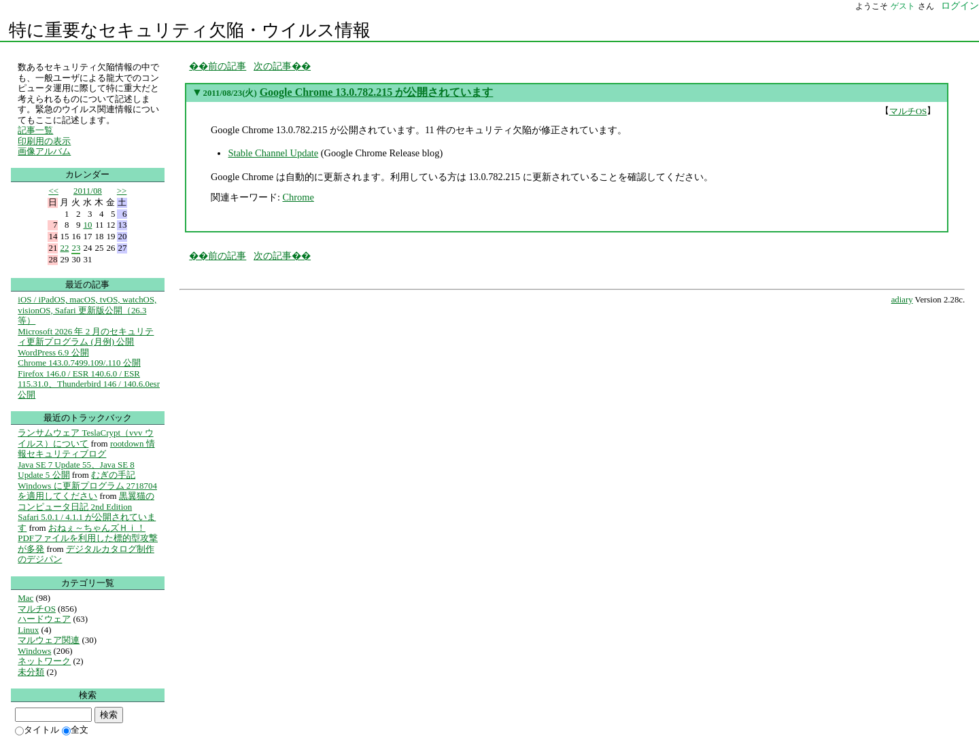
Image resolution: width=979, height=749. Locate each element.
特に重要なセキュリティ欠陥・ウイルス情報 (190, 30)
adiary (902, 299)
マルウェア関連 (49, 640)
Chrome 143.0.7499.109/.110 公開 (79, 363)
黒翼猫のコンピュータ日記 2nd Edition (86, 501)
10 (87, 225)
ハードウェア (44, 619)
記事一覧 (35, 130)
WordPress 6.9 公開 (53, 352)
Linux (28, 630)
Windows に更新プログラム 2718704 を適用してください (87, 491)
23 (75, 248)
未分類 (31, 672)
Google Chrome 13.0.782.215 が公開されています (377, 92)
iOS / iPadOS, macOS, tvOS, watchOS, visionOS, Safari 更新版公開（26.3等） (87, 310)
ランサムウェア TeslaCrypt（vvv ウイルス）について (85, 438)
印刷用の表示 (44, 141)
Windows (34, 651)
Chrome (297, 197)
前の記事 (227, 65)
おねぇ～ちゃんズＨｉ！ (96, 528)
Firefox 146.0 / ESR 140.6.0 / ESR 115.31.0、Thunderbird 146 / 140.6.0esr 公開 (89, 384)
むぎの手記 (113, 475)
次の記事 (273, 65)
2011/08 (87, 191)
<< (53, 191)
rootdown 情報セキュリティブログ (86, 448)
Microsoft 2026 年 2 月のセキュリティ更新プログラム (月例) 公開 (86, 336)
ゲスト (903, 6)
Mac (25, 598)
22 (64, 248)
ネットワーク (44, 661)
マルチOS (908, 111)
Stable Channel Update (273, 152)
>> (122, 191)
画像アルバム (44, 151)
